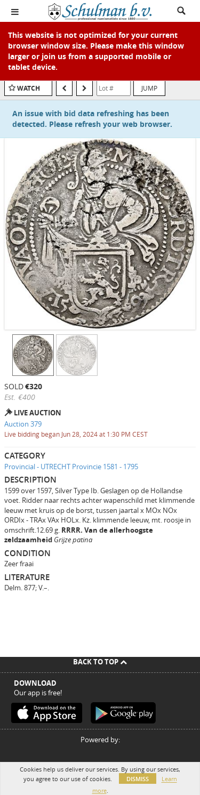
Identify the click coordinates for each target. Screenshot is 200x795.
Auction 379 (23, 424)
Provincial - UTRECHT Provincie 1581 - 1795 (71, 466)
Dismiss (137, 779)
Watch (28, 88)
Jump (149, 88)
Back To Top (100, 661)
